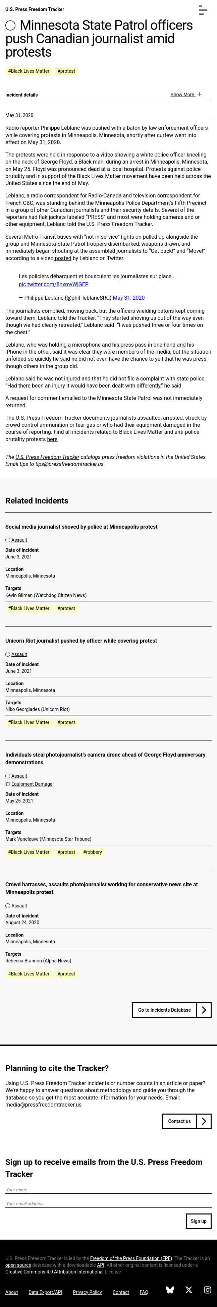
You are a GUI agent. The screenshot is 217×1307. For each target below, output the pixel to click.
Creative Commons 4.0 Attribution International (54, 1271)
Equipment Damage (31, 784)
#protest (66, 71)
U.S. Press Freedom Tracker (34, 9)
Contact (121, 1292)
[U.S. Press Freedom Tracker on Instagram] (208, 1291)
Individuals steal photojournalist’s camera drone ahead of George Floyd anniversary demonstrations (105, 759)
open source (18, 1265)
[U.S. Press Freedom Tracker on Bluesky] (170, 1291)
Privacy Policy (87, 1292)
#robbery (92, 852)
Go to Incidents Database (164, 1010)
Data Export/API (45, 1292)
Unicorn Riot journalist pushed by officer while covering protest (81, 641)
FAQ (144, 1292)
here (52, 439)
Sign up (199, 1221)
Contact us (179, 1121)
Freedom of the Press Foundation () (131, 1258)
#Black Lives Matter (28, 71)
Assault (19, 540)
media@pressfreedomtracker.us (43, 1105)
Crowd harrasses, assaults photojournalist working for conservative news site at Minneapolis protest (101, 888)
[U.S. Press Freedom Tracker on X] (189, 1291)
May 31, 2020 (19, 115)
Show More (183, 94)
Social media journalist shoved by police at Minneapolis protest (81, 527)
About (11, 1292)
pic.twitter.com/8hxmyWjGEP (54, 284)
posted (62, 258)
